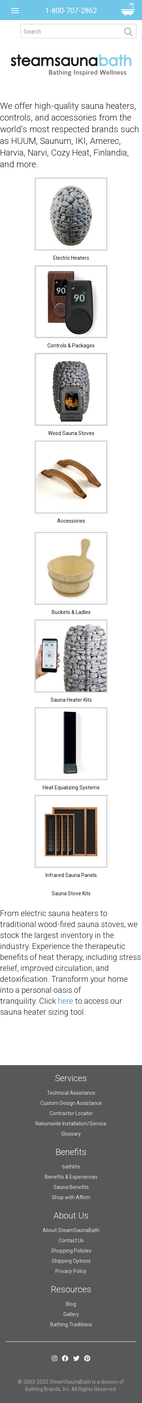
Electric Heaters (71, 258)
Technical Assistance (71, 1093)
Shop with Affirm (71, 1197)
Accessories (71, 521)
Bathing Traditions (71, 1324)
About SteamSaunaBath (71, 1230)
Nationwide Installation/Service (71, 1123)
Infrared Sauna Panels (71, 875)
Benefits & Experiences (71, 1177)
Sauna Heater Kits (71, 700)
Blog (71, 1304)
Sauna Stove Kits (71, 893)
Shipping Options (71, 1261)
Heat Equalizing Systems (71, 787)
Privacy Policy (71, 1271)
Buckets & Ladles (71, 612)
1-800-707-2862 (71, 10)
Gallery (71, 1314)
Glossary (71, 1134)
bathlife (71, 1167)
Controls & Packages (71, 345)
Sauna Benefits (71, 1187)
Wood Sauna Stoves (71, 433)
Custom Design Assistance (71, 1103)
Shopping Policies (71, 1251)
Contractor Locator (71, 1113)
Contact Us (71, 1240)
